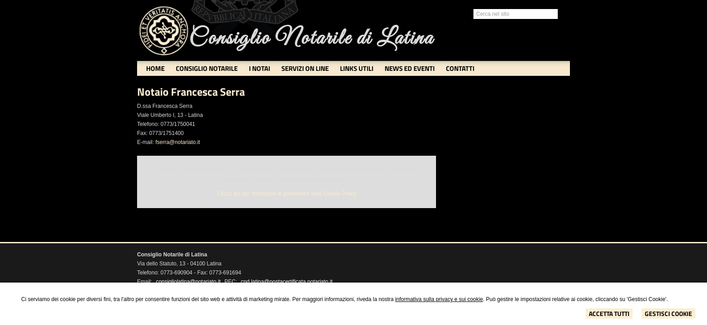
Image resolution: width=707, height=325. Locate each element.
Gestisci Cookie (668, 313)
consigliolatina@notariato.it (188, 282)
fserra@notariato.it (178, 142)
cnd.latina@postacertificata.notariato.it (287, 282)
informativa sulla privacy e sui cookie (439, 299)
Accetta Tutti (609, 313)
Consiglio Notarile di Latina (311, 38)
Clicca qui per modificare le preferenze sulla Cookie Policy (286, 193)
